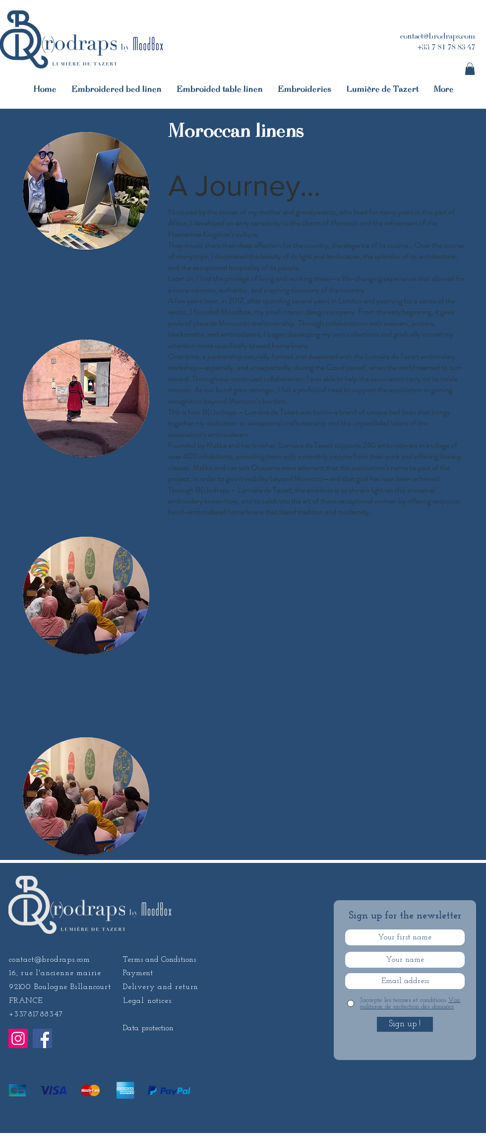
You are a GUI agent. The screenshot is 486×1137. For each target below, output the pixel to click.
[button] (470, 69)
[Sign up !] (405, 1024)
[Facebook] (42, 1038)
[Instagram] (18, 1038)
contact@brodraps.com (49, 960)
